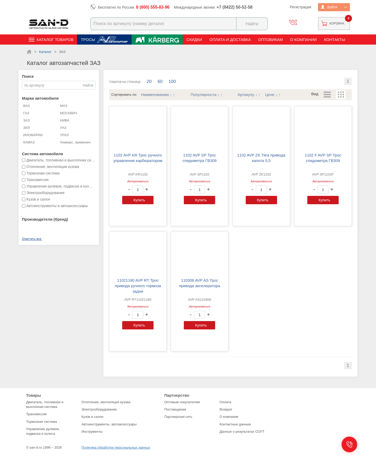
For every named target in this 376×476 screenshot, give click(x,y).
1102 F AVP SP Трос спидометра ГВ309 (323, 158)
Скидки (194, 39)
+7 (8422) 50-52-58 (234, 7)
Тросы (88, 39)
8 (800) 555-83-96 (152, 7)
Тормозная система (41, 422)
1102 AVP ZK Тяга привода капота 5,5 (261, 158)
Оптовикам (270, 39)
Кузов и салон (92, 417)
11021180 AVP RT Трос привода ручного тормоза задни (138, 285)
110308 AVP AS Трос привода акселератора (199, 283)
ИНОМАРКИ (33, 135)
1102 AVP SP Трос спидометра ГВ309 (199, 158)
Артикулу (246, 94)
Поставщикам (175, 409)
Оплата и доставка (230, 39)
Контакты (334, 39)
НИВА (64, 120)
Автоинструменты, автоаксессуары (109, 424)
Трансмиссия (36, 414)
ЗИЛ (26, 128)
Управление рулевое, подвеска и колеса (43, 431)
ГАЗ (26, 113)
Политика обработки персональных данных (115, 447)
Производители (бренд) (45, 219)
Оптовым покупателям (182, 402)
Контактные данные (235, 424)
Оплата (225, 402)
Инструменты (92, 431)
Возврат (226, 409)
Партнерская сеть (178, 417)
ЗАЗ (26, 120)
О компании (303, 39)
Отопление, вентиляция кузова (106, 402)
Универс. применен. (75, 142)
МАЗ (63, 106)
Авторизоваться (137, 181)
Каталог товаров (55, 39)
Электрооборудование (99, 409)
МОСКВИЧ (68, 113)
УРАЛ (64, 135)
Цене (269, 94)
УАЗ (63, 128)
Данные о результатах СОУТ (242, 431)
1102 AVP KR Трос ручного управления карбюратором (137, 158)
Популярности (203, 94)
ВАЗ (26, 106)
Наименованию (155, 94)
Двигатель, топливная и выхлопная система (44, 404)
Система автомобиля (42, 154)
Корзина (337, 23)
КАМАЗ (28, 142)
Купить (139, 200)
